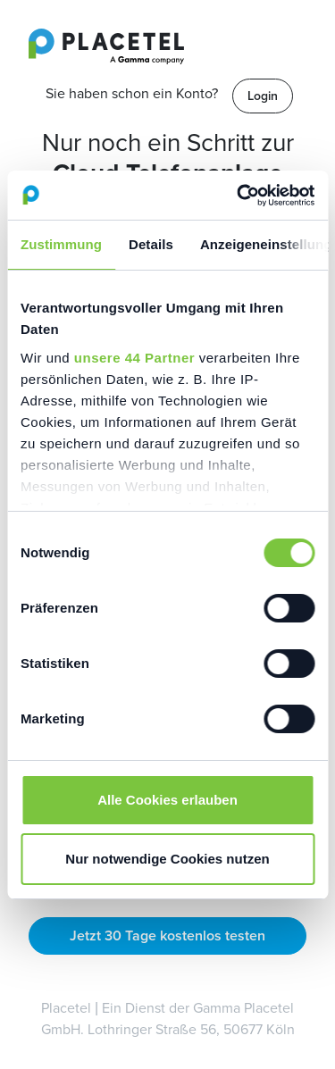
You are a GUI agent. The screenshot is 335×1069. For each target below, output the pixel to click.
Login (262, 96)
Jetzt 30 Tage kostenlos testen (167, 936)
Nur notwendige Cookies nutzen (167, 858)
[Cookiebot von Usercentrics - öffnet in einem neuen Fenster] (238, 195)
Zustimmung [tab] (61, 244)
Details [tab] (151, 244)
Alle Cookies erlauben (167, 799)
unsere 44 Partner (134, 357)
